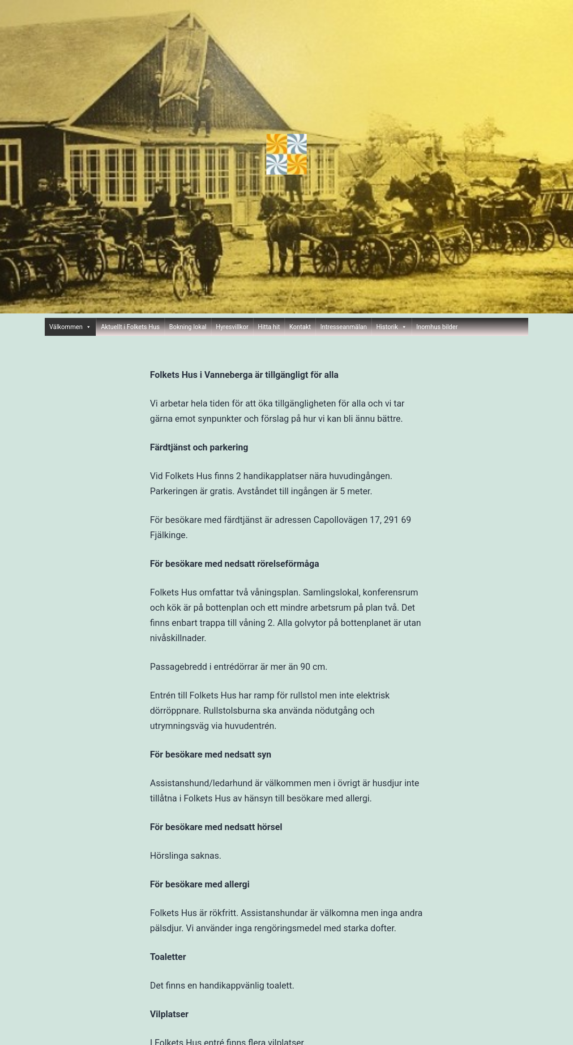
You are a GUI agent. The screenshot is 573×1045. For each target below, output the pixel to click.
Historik (391, 326)
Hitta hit (269, 326)
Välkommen (70, 326)
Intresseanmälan (343, 326)
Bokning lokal (188, 326)
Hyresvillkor (232, 326)
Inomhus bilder (437, 326)
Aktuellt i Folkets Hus (130, 326)
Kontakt (300, 326)
